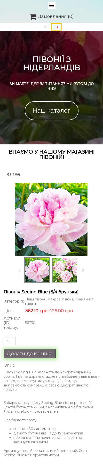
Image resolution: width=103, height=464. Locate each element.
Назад (13, 174)
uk (56, 27)
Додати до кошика (30, 353)
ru (45, 27)
